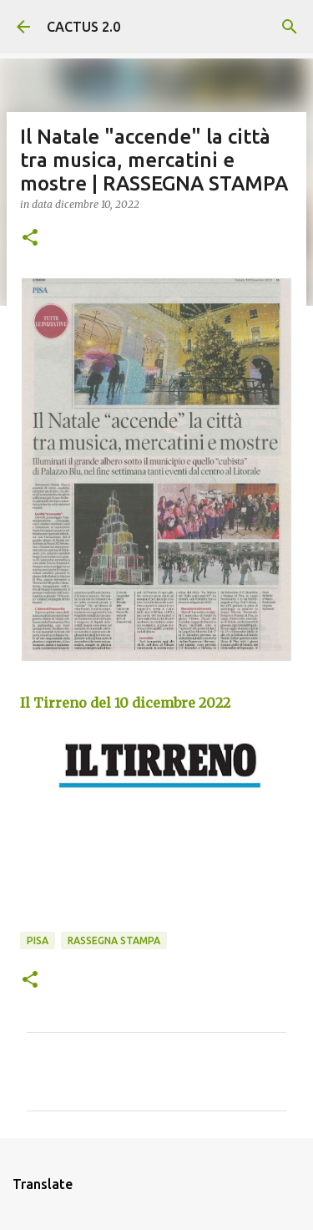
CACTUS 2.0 (83, 26)
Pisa (37, 940)
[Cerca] (290, 27)
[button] (30, 238)
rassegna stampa (114, 940)
